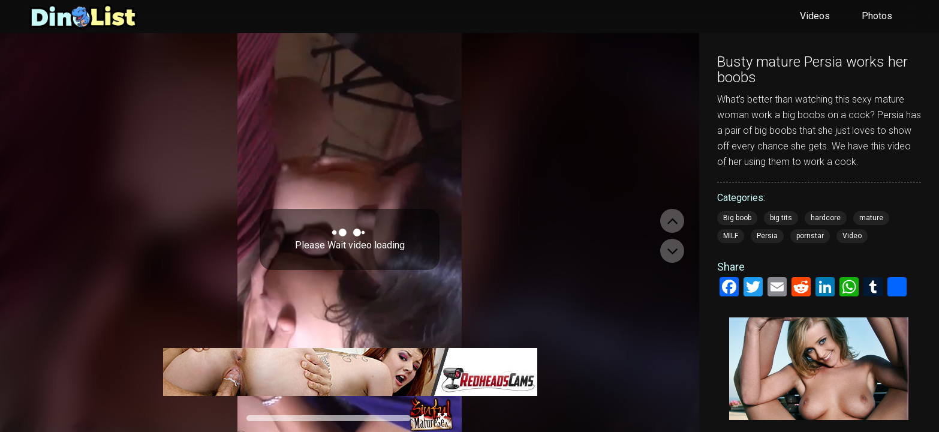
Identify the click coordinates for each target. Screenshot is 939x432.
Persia (767, 236)
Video (852, 236)
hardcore (826, 218)
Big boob (737, 218)
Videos (815, 16)
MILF (730, 236)
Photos (877, 16)
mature (871, 218)
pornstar (810, 236)
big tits (781, 218)
